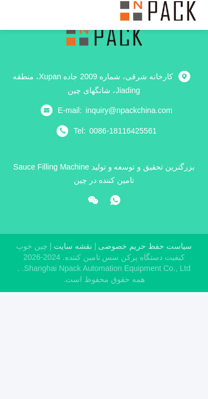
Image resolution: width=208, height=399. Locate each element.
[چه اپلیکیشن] (115, 200)
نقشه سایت (73, 246)
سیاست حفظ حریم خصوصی (145, 246)
